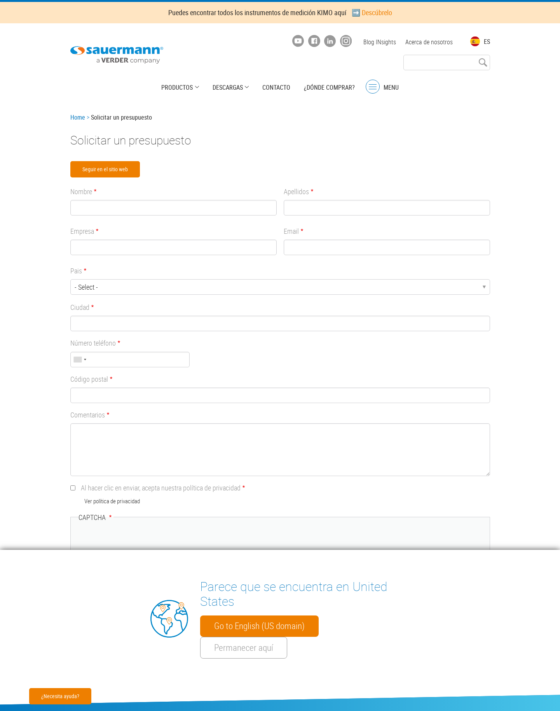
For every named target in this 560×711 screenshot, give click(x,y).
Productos (178, 87)
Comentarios (87, 414)
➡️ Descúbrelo (372, 12)
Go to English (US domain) (259, 626)
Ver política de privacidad (112, 501)
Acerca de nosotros (429, 42)
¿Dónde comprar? (328, 87)
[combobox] (80, 359)
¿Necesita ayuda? (60, 696)
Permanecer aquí (243, 647)
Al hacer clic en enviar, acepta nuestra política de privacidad (161, 487)
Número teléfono (93, 343)
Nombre (81, 191)
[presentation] (138, 545)
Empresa (82, 231)
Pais (76, 270)
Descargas (228, 87)
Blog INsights (379, 42)
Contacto (276, 87)
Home (77, 117)
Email (291, 231)
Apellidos (296, 191)
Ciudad (79, 307)
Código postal (89, 379)
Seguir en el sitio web (105, 169)
